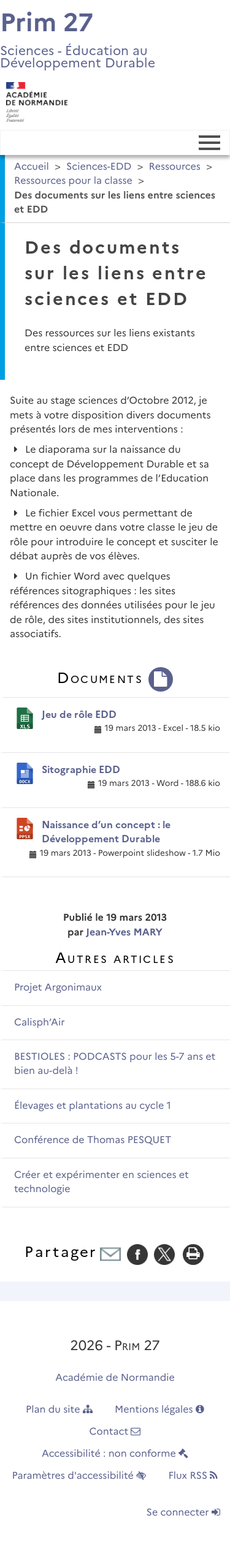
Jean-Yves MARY (124, 932)
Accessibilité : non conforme (115, 1454)
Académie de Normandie (115, 1378)
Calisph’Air (39, 1023)
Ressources (175, 167)
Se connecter (183, 1513)
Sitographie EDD (81, 770)
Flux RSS (193, 1476)
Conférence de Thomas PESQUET (92, 1140)
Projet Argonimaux (58, 988)
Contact (115, 1432)
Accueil (31, 167)
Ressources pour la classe (73, 181)
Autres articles (115, 958)
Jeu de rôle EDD (79, 714)
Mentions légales (159, 1410)
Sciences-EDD (98, 167)
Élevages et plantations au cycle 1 (92, 1106)
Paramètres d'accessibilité (79, 1476)
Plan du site (59, 1410)
